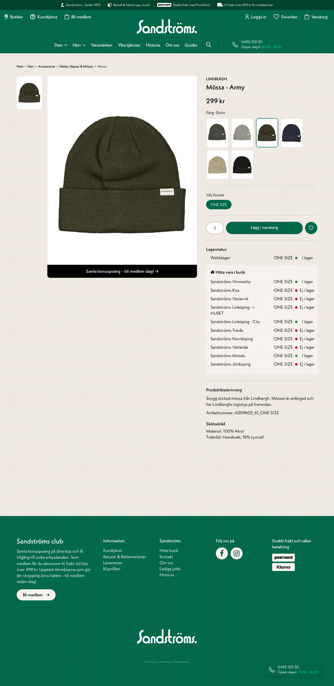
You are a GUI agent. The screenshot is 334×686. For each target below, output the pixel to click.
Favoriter (285, 16)
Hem (20, 66)
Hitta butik (169, 550)
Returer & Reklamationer (124, 556)
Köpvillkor (112, 568)
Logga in (255, 16)
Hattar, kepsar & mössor (76, 66)
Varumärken (101, 45)
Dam (58, 45)
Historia (153, 45)
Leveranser (113, 562)
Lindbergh (216, 78)
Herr (77, 45)
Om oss (172, 45)
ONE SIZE (219, 204)
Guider (191, 45)
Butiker (13, 16)
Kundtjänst (43, 16)
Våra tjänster (129, 45)
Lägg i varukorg (264, 227)
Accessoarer (46, 66)
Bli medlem (78, 16)
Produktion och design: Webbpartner (167, 662)
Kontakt (166, 556)
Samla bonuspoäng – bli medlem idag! (122, 271)
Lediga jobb (170, 568)
